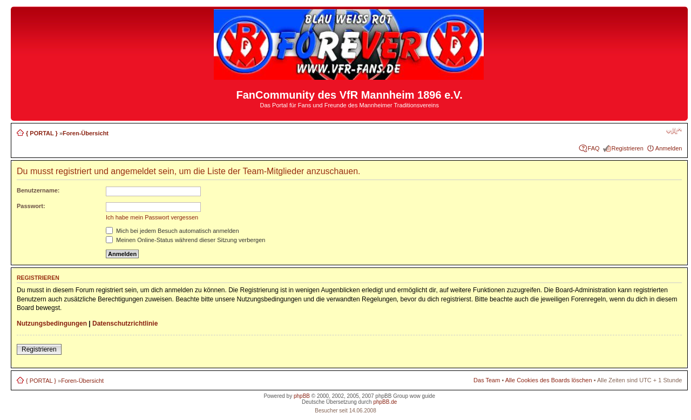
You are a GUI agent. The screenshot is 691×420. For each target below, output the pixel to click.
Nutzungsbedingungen (52, 323)
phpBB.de (385, 402)
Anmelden (668, 148)
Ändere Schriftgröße (674, 131)
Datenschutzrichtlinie (125, 323)
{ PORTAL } (42, 133)
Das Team (486, 380)
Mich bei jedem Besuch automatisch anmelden (172, 231)
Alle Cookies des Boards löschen (548, 380)
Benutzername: (38, 190)
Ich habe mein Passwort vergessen (152, 217)
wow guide (422, 396)
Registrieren (627, 148)
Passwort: (31, 206)
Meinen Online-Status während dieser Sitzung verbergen (185, 240)
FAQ (594, 148)
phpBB (302, 396)
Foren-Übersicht (86, 133)
